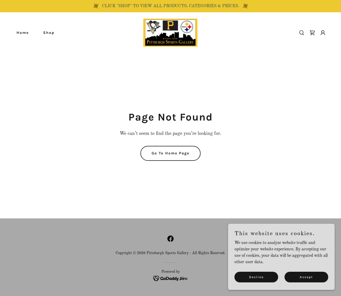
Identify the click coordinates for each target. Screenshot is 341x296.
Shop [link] (49, 32)
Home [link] (23, 32)
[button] (323, 32)
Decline (256, 277)
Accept (306, 277)
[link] (170, 32)
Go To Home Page (170, 153)
